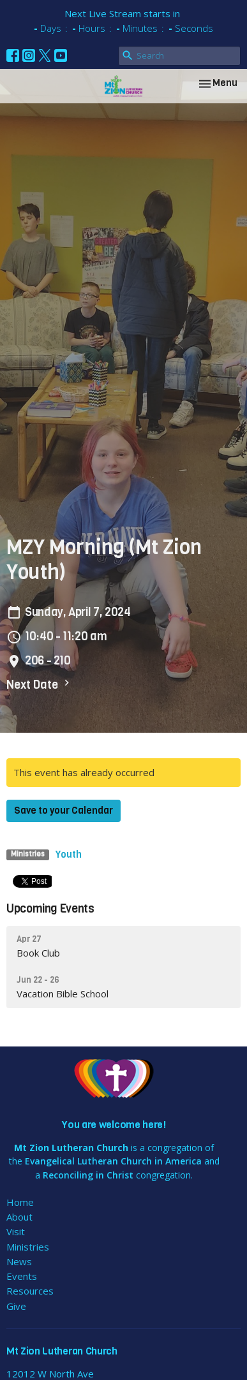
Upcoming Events (50, 908)
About (19, 1216)
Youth (69, 854)
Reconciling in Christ (88, 1175)
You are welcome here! (113, 1124)
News (19, 1261)
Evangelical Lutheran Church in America (113, 1161)
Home (20, 1202)
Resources (30, 1290)
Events (21, 1276)
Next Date (39, 685)
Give (16, 1306)
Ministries (27, 1246)
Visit (15, 1231)
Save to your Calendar (63, 810)
